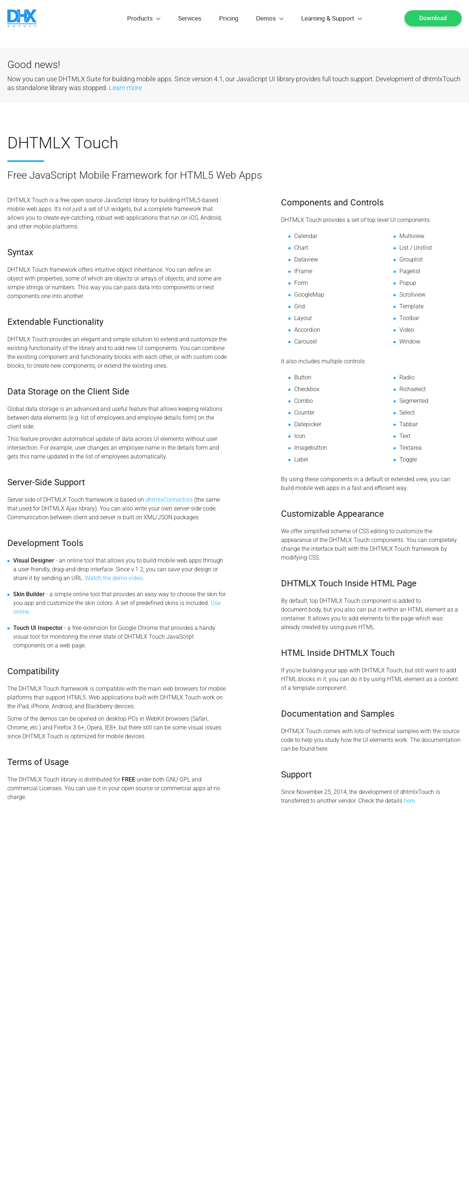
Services (190, 18)
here (409, 800)
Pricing (229, 18)
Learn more (125, 88)
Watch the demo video (114, 578)
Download (433, 18)
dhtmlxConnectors (169, 499)
